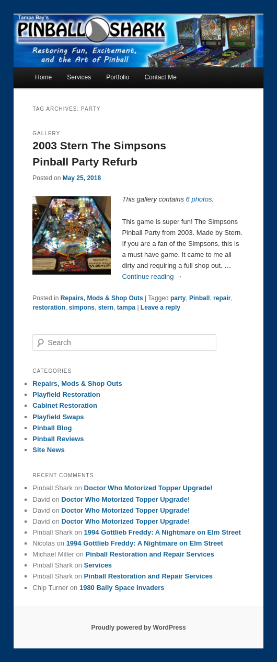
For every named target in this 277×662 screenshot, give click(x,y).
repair (221, 298)
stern (105, 307)
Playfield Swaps (58, 417)
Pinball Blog (52, 428)
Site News (48, 450)
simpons (82, 307)
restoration (48, 307)
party (178, 298)
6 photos (199, 199)
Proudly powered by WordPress (138, 627)
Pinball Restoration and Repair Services (149, 554)
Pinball (199, 298)
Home (43, 77)
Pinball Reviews (58, 439)
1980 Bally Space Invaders (122, 588)
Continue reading (152, 276)
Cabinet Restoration (64, 405)
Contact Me (160, 77)
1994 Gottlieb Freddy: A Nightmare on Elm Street (162, 532)
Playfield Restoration (66, 394)
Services (79, 77)
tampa (126, 307)
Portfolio (117, 77)
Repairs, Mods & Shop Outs (102, 298)
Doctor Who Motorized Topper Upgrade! (148, 488)
